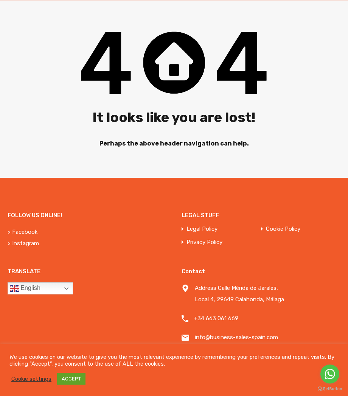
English (25, 288)
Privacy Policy (204, 242)
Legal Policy (202, 229)
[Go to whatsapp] (329, 374)
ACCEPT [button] (71, 379)
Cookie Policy (283, 229)
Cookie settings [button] (31, 379)
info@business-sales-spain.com (236, 337)
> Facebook (22, 232)
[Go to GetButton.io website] (330, 388)
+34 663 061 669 (216, 318)
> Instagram (23, 243)
